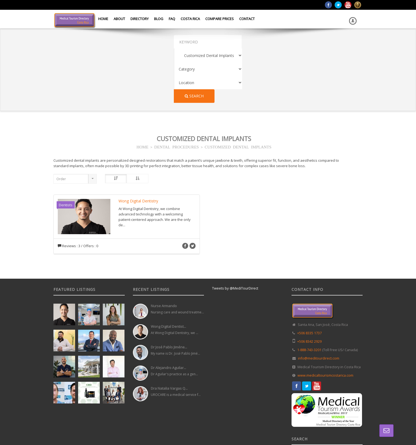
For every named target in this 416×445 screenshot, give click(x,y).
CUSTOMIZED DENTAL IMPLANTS (238, 92)
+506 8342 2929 (309, 287)
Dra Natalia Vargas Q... (169, 334)
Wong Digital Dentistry (138, 146)
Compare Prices (219, 18)
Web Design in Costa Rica (183, 428)
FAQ (172, 18)
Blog (158, 18)
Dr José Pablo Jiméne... (169, 292)
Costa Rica (190, 18)
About (119, 18)
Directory (139, 18)
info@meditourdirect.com (318, 304)
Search (344, 41)
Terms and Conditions (347, 428)
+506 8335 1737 (309, 278)
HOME (142, 92)
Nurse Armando (164, 251)
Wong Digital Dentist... (168, 272)
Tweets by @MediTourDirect (235, 233)
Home (103, 18)
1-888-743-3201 (309, 295)
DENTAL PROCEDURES (176, 92)
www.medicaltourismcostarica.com (325, 321)
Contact (247, 18)
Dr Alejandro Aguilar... (168, 313)
